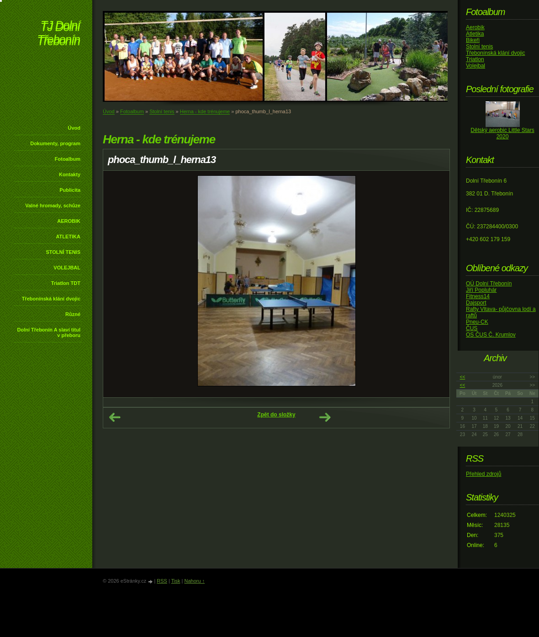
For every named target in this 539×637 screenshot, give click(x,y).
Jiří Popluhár (481, 290)
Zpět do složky (276, 414)
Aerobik (475, 27)
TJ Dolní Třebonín (58, 34)
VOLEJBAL (66, 267)
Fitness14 (478, 296)
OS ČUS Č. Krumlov (491, 335)
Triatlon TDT (65, 283)
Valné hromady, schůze (52, 205)
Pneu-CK (477, 322)
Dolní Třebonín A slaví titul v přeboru (48, 332)
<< (462, 376)
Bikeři (473, 40)
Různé (72, 314)
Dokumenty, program (55, 143)
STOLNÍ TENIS (63, 252)
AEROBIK (68, 221)
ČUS (471, 328)
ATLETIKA (68, 236)
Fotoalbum (67, 159)
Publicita (69, 190)
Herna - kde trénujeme (205, 111)
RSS (162, 581)
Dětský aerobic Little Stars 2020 (502, 133)
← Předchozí (115, 417)
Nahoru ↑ (194, 581)
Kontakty (69, 174)
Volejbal (475, 66)
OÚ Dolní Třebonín (489, 283)
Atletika (475, 34)
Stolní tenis (161, 111)
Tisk (175, 581)
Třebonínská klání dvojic (51, 298)
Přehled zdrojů (483, 474)
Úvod (74, 128)
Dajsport (476, 303)
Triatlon (475, 59)
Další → (325, 417)
